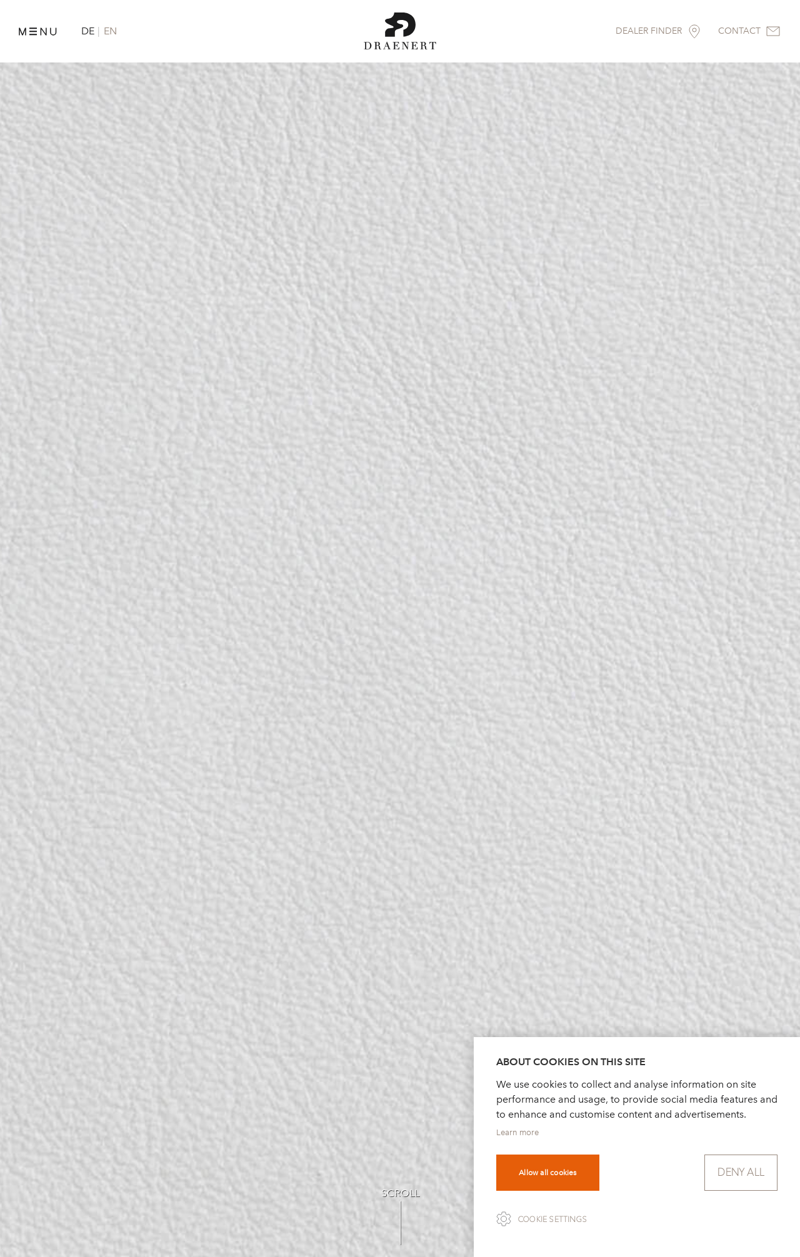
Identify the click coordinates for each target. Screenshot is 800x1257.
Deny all (741, 1172)
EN (110, 31)
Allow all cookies (547, 1172)
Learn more (517, 1132)
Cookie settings (552, 1219)
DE (87, 31)
